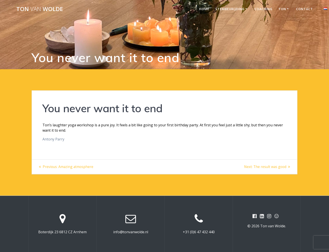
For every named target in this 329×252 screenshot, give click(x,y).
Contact (304, 9)
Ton (282, 9)
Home (204, 9)
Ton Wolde (39, 9)
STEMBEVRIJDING (230, 9)
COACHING (263, 9)
